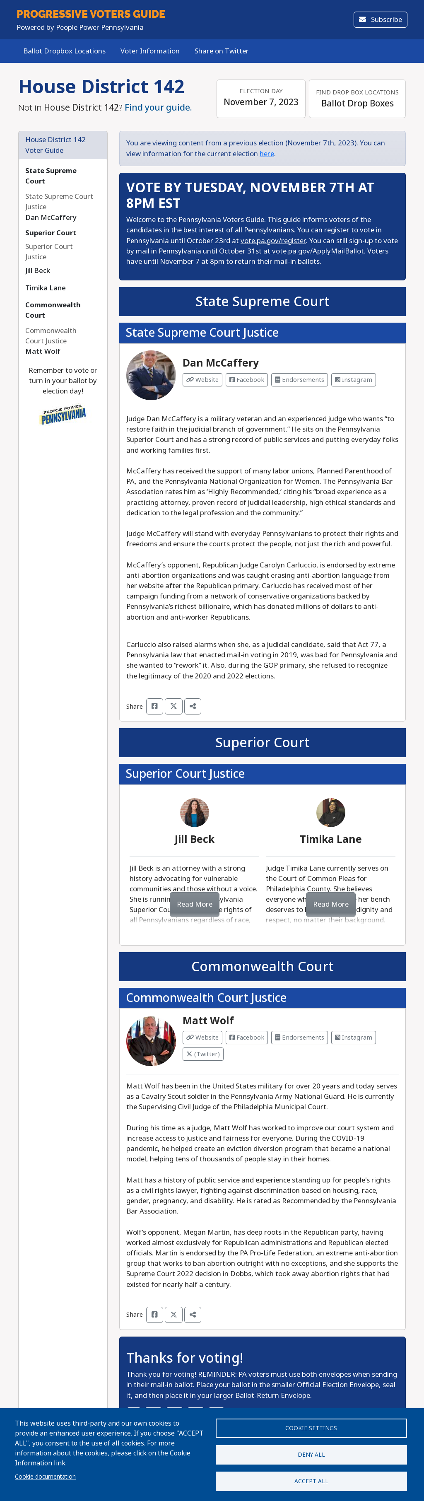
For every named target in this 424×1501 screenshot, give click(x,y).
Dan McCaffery (221, 363)
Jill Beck (194, 839)
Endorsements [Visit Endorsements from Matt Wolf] (299, 1037)
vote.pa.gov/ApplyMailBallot (317, 251)
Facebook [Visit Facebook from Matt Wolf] (246, 1037)
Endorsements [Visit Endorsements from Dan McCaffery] (299, 379)
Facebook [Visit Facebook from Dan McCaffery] (246, 379)
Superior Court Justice (185, 773)
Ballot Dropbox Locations (64, 51)
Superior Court (50, 233)
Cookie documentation (45, 1476)
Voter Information (150, 51)
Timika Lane (331, 839)
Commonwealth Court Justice (206, 997)
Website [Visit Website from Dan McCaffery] (202, 379)
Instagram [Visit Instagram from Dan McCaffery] (353, 379)
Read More (194, 904)
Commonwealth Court (262, 966)
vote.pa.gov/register (273, 241)
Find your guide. (158, 107)
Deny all (311, 1454)
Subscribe (380, 19)
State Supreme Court (262, 301)
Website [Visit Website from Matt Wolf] (202, 1037)
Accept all (311, 1481)
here (267, 154)
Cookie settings (311, 1427)
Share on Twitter (222, 51)
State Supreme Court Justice (202, 332)
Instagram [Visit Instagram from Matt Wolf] (353, 1037)
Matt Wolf (208, 1021)
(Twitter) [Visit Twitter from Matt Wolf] (203, 1054)
